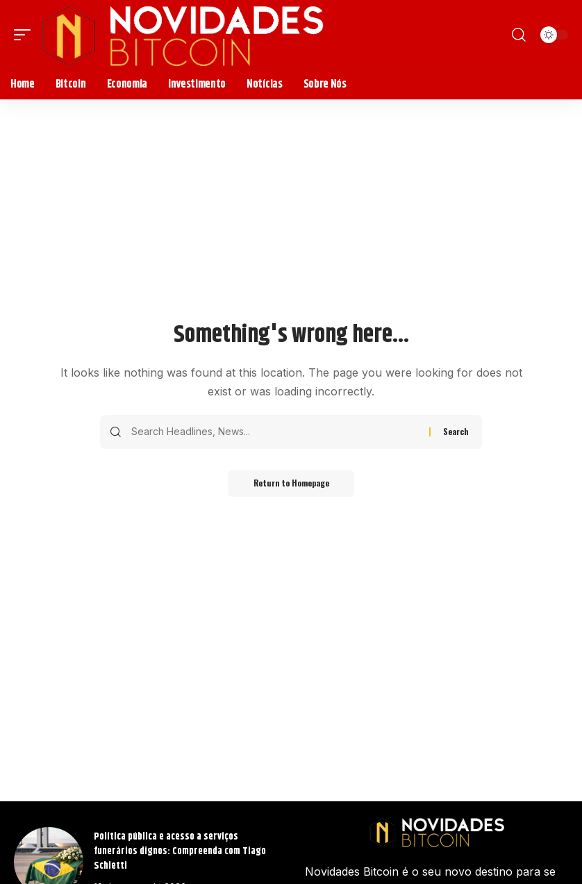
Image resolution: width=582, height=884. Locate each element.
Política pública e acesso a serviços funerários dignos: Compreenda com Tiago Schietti (180, 851)
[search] (518, 35)
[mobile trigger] (26, 34)
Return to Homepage (291, 483)
